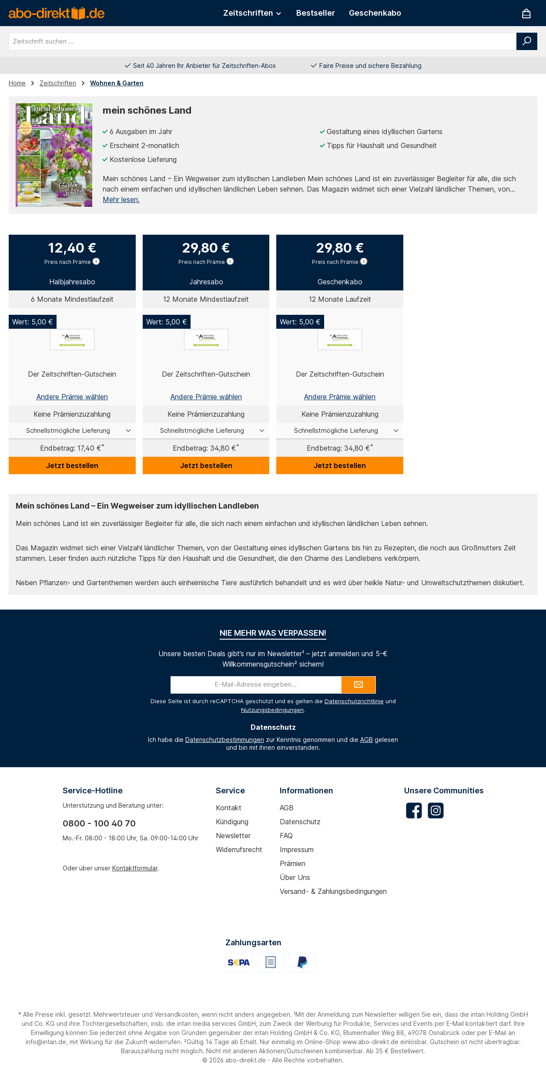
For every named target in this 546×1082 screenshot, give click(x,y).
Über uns (295, 877)
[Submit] (358, 685)
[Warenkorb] (526, 13)
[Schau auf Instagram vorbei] (436, 810)
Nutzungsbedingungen (272, 709)
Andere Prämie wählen (72, 396)
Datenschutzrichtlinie (354, 701)
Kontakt (228, 807)
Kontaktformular (134, 868)
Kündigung (232, 821)
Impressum (297, 849)
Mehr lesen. (121, 199)
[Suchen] (526, 41)
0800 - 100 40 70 (99, 823)
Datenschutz (300, 821)
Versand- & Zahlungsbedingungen (333, 891)
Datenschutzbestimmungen (224, 739)
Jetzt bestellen (72, 465)
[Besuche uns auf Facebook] (414, 810)
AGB (366, 739)
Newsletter (233, 835)
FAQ (286, 835)
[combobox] (263, 41)
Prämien (292, 863)
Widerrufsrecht (239, 849)
